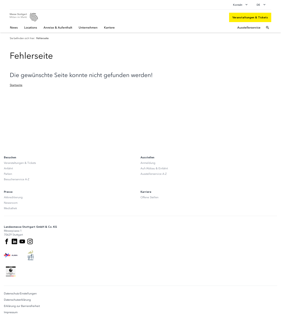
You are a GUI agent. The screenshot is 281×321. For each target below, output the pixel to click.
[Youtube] (22, 241)
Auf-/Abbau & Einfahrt (154, 168)
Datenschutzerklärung (17, 299)
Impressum (11, 312)
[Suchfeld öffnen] (267, 27)
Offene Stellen (149, 197)
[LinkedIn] (14, 241)
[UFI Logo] (30, 255)
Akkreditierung (13, 197)
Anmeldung (147, 163)
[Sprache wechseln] (262, 4)
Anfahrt (8, 168)
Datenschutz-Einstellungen (20, 293)
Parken (8, 174)
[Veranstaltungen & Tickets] (250, 17)
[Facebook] (6, 241)
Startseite (16, 85)
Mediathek (10, 208)
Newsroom (11, 202)
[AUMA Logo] (11, 255)
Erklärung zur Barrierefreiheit (22, 306)
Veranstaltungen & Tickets (20, 163)
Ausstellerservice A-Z (153, 174)
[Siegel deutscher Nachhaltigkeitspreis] (11, 271)
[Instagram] (30, 241)
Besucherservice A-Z (16, 179)
